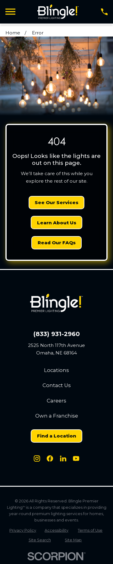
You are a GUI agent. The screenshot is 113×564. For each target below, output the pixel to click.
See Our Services (56, 202)
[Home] (58, 12)
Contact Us (56, 385)
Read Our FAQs (57, 242)
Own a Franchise (56, 416)
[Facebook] (50, 458)
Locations (56, 370)
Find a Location (56, 436)
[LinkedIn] (63, 458)
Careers (56, 401)
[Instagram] (37, 458)
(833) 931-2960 (56, 334)
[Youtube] (76, 458)
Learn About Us (56, 223)
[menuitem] (23, 530)
